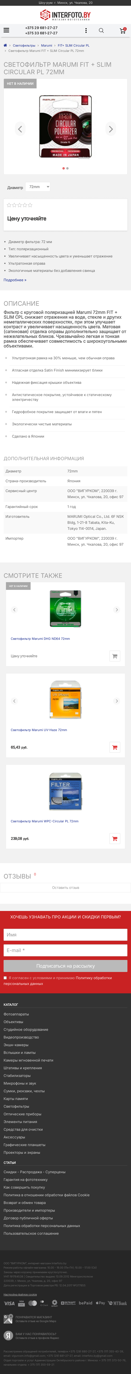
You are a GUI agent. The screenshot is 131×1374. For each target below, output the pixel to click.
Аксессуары (14, 1137)
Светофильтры (16, 1106)
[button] (20, 126)
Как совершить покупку (24, 1187)
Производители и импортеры (29, 1210)
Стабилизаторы (17, 1075)
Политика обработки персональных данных (42, 1225)
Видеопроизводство (21, 1037)
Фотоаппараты (16, 1014)
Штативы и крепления (23, 1068)
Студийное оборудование (26, 1029)
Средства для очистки (23, 1129)
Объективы (13, 1022)
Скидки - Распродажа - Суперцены (35, 1172)
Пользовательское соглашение (31, 1233)
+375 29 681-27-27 (41, 28)
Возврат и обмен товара (25, 1202)
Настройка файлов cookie (20, 1294)
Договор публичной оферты (28, 1218)
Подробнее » (15, 280)
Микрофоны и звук (20, 1083)
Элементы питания (20, 1121)
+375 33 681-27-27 (41, 33)
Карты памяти (16, 1098)
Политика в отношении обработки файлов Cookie (47, 1195)
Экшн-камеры (16, 1045)
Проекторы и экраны (22, 1152)
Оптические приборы (22, 1114)
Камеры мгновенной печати (28, 1060)
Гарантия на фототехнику (26, 1179)
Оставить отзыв (65, 887)
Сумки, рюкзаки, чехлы (24, 1091)
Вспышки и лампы (20, 1052)
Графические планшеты (24, 1144)
